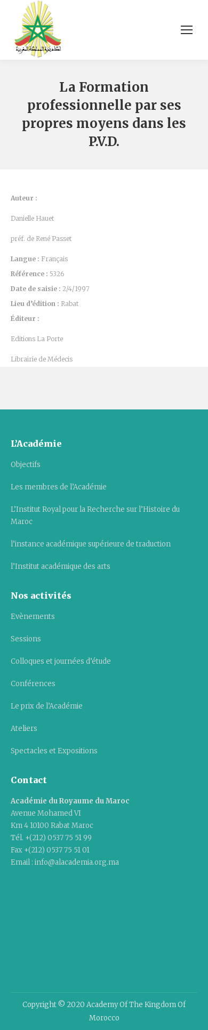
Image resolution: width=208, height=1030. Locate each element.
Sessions (26, 638)
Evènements (33, 616)
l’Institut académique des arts (60, 566)
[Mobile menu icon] (186, 30)
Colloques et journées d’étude (61, 661)
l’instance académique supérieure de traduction (91, 544)
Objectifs (26, 464)
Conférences (33, 683)
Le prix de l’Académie (47, 706)
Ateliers (24, 728)
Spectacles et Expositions (54, 750)
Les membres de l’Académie (59, 487)
